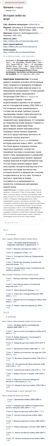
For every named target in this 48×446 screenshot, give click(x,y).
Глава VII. (26, 358)
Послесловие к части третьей (19, 391)
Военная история (15, 3)
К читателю (11, 234)
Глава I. (22, 244)
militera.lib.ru (34, 24)
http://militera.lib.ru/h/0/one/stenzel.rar (20, 46)
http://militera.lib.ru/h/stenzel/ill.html (19, 52)
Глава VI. (24, 305)
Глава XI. (22, 380)
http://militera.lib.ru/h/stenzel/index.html (20, 41)
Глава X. (25, 374)
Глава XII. (26, 385)
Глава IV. (25, 343)
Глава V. (23, 349)
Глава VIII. (25, 438)
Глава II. (21, 249)
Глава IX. (23, 370)
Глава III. (17, 253)
